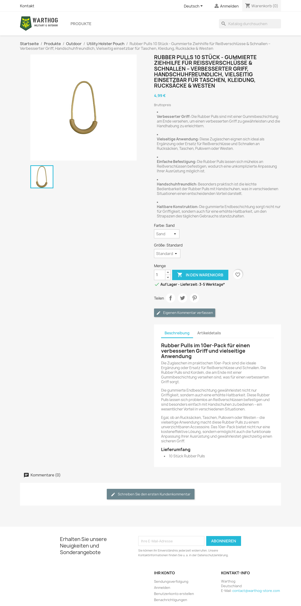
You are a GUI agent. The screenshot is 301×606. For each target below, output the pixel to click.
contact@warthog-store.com (256, 590)
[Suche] (250, 23)
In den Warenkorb (200, 275)
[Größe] (167, 253)
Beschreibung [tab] (177, 333)
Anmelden (162, 587)
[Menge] (159, 275)
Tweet (182, 298)
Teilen (170, 298)
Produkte (81, 23)
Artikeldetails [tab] (209, 333)
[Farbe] (166, 233)
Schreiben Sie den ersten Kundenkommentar (150, 494)
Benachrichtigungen (170, 600)
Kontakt (27, 5)
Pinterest (194, 298)
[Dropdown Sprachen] (194, 6)
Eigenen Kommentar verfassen (184, 312)
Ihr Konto (164, 572)
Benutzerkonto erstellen (174, 593)
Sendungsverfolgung (171, 581)
